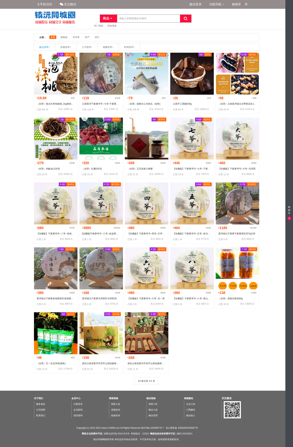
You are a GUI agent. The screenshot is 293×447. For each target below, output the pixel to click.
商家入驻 (115, 404)
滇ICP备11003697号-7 (152, 428)
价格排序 (65, 47)
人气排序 (86, 47)
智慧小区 (153, 404)
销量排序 (107, 47)
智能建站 (188, 398)
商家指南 (113, 398)
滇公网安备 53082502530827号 (181, 428)
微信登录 (195, 4)
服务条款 (40, 404)
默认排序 (43, 47)
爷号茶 (76, 37)
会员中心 (76, 398)
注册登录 (78, 404)
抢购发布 (115, 415)
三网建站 (190, 409)
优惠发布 (115, 409)
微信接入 (190, 415)
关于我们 (38, 398)
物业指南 (151, 398)
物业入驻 (153, 409)
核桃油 (64, 37)
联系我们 (40, 415)
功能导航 (216, 4)
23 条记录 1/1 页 (146, 381)
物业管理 (153, 415)
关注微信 (68, 4)
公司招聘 (40, 409)
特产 (87, 37)
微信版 (288, 444)
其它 (97, 37)
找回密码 (78, 415)
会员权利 (78, 409)
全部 (53, 37)
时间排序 (128, 47)
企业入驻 (190, 404)
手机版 (288, 437)
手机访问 (45, 4)
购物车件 (240, 4)
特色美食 (112, 25)
